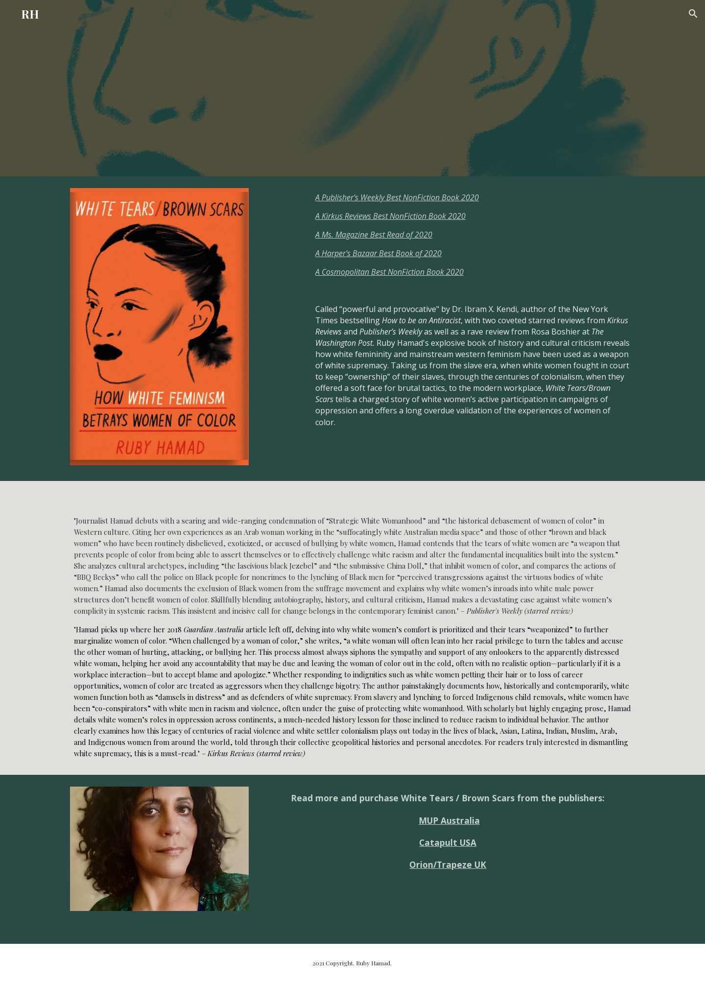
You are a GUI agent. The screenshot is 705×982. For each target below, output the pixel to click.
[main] (473, 328)
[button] (693, 13)
